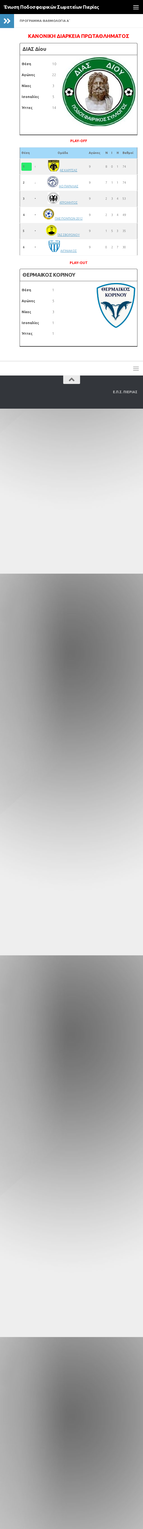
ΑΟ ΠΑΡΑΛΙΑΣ (68, 186)
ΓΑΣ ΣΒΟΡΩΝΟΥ (69, 234)
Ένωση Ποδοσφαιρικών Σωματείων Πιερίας (51, 7)
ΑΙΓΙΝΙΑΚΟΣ (68, 250)
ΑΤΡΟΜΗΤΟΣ (69, 202)
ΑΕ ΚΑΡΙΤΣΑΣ (68, 170)
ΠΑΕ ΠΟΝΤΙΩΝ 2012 (69, 218)
